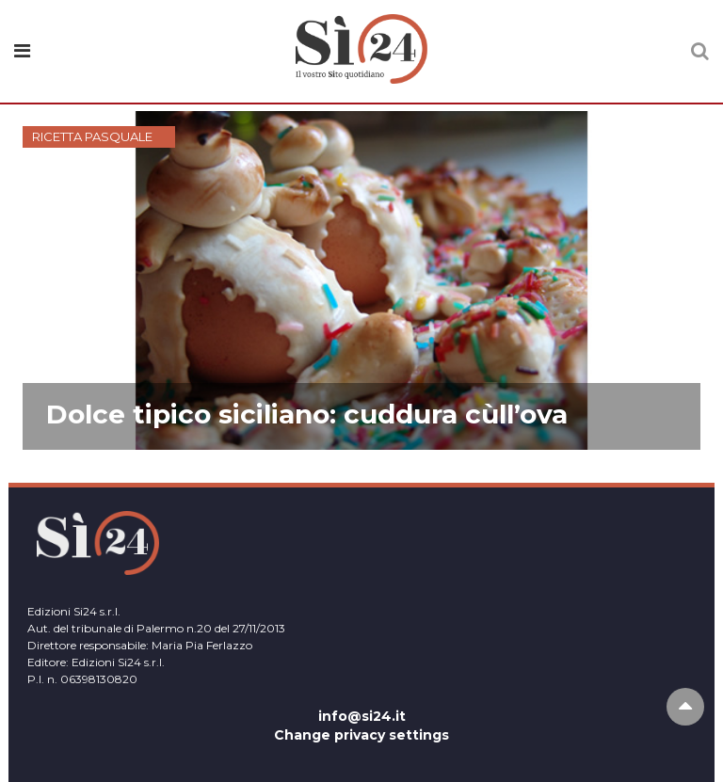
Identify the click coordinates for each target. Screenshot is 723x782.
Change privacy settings (361, 734)
